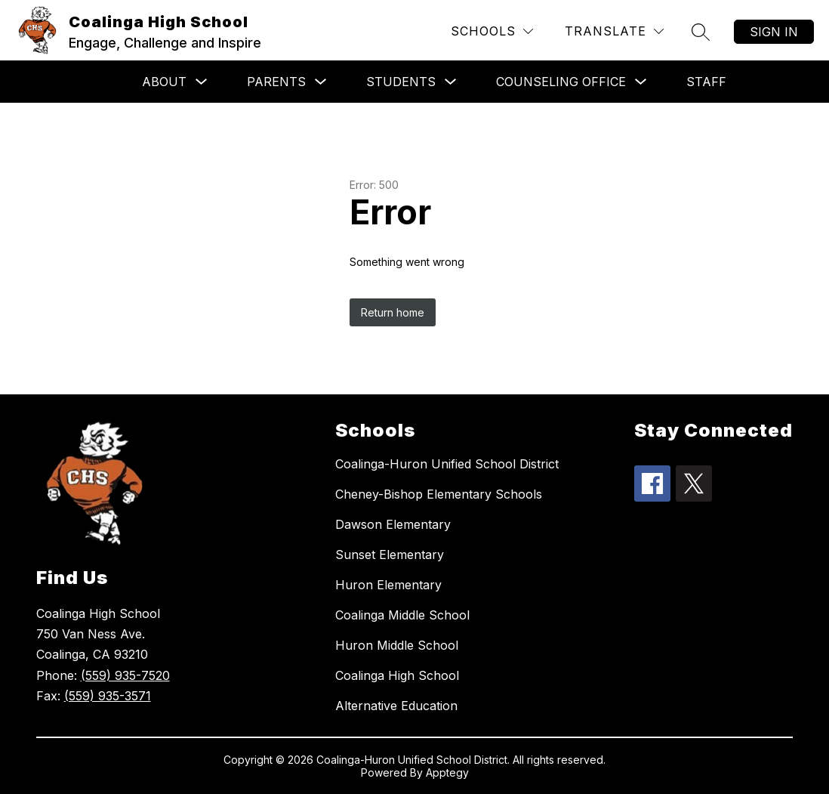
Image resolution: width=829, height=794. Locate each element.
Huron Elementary (388, 584)
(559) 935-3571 (107, 695)
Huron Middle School (396, 645)
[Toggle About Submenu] (202, 82)
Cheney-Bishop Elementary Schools (438, 494)
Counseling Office (561, 81)
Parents (276, 81)
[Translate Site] (614, 31)
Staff (706, 81)
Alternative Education (396, 705)
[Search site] (701, 32)
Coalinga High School (397, 675)
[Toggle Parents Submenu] (321, 82)
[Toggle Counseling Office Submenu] (641, 82)
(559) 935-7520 (125, 675)
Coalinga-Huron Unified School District (447, 463)
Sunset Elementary (389, 554)
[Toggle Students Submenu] (451, 82)
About (164, 81)
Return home (392, 312)
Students (401, 81)
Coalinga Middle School (402, 615)
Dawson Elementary (393, 524)
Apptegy (447, 772)
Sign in (774, 31)
